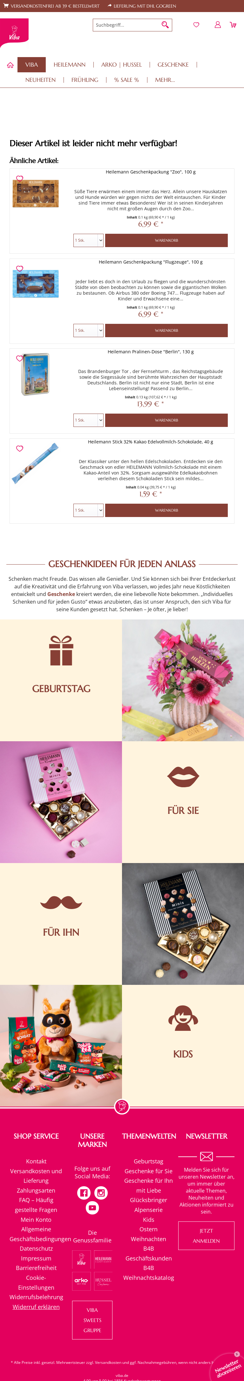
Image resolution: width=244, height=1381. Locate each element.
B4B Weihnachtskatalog (148, 1272)
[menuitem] (132, 25)
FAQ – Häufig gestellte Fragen (36, 1205)
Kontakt (36, 1161)
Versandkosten (108, 1362)
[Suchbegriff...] (132, 25)
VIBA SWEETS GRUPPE (92, 1320)
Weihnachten (148, 1239)
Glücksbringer (148, 1200)
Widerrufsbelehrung (36, 1297)
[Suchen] (165, 25)
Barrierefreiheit (36, 1268)
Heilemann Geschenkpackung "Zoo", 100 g (151, 172)
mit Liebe (148, 1190)
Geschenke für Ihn (148, 1180)
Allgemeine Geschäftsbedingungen (36, 1234)
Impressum (36, 1258)
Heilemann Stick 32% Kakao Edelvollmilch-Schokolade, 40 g (150, 442)
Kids (148, 1219)
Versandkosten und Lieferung (36, 1176)
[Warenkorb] (233, 24)
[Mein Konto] (218, 24)
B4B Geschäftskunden (148, 1253)
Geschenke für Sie (149, 1171)
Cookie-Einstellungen (36, 1282)
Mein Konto (36, 1219)
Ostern (148, 1229)
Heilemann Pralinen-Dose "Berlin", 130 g (151, 352)
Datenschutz (36, 1248)
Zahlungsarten (36, 1190)
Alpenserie (148, 1210)
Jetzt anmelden (206, 1235)
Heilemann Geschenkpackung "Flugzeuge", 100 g (151, 262)
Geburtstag (148, 1161)
